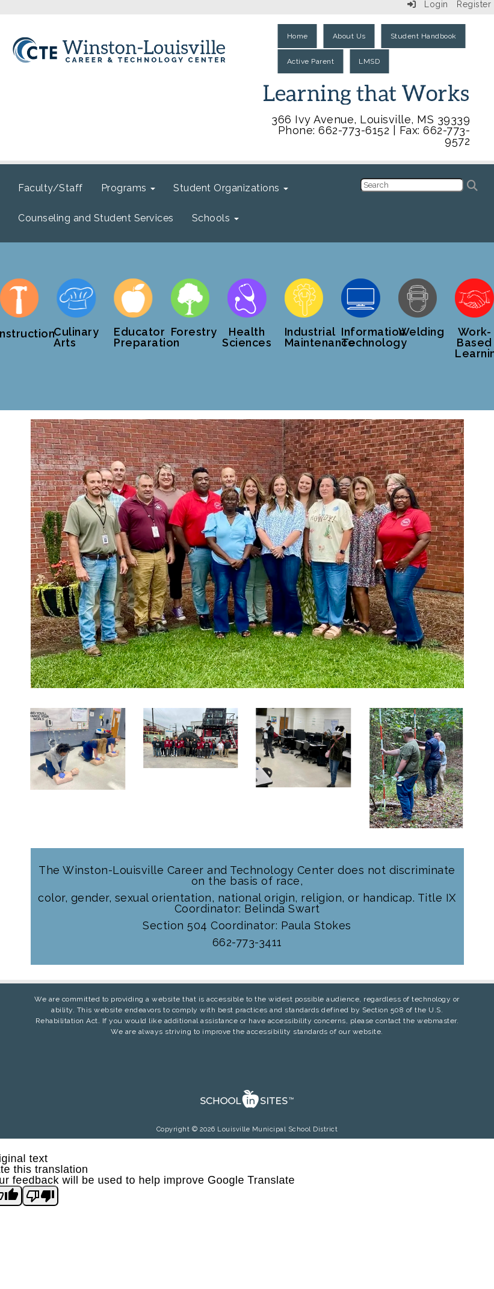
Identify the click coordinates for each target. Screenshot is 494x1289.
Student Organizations (230, 188)
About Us (349, 36)
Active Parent (311, 61)
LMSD (369, 61)
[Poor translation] (40, 1196)
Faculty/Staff (50, 188)
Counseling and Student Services (96, 218)
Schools (215, 218)
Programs (128, 188)
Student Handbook (424, 36)
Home (297, 36)
